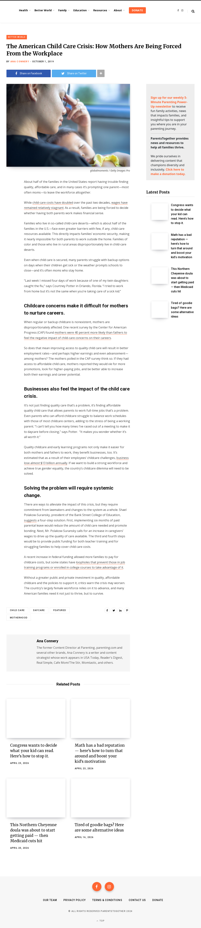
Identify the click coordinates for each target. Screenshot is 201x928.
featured (59, 610)
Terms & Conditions (107, 900)
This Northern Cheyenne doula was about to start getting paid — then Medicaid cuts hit (182, 280)
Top (100, 920)
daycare (39, 610)
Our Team (50, 900)
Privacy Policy (74, 900)
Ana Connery (19, 61)
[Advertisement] (170, 385)
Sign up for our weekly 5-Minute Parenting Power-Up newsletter (169, 102)
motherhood (18, 617)
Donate (157, 900)
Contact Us (137, 900)
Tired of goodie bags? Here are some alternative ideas (182, 309)
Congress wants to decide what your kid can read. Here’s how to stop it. (33, 750)
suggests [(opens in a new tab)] (30, 520)
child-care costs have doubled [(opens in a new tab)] (52, 203)
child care (17, 610)
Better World (16, 37)
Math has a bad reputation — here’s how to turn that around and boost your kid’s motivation (182, 246)
